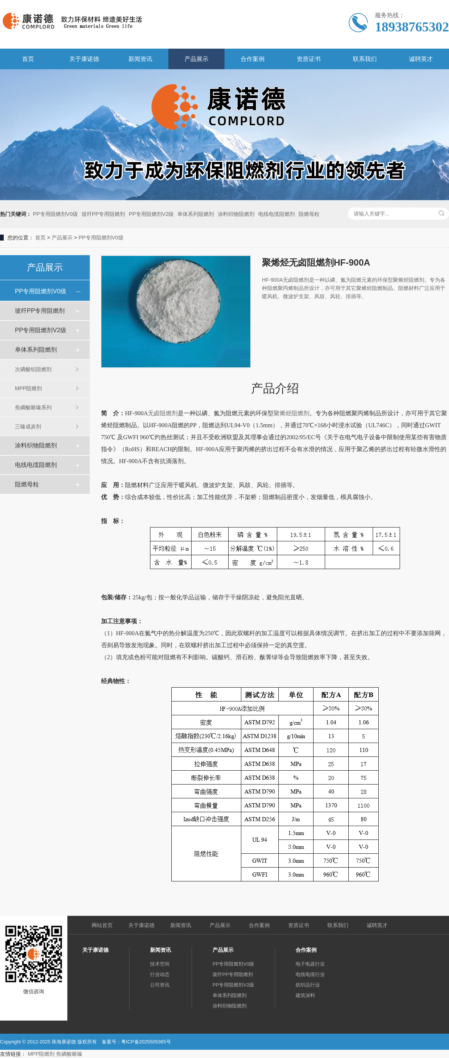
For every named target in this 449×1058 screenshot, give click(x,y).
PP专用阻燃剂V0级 (55, 214)
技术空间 (159, 964)
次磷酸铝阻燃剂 (33, 369)
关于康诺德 (84, 59)
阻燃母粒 (309, 214)
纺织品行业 (308, 985)
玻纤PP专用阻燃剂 (103, 214)
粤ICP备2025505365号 (146, 1042)
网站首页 (102, 925)
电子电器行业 (310, 964)
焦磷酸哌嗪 (69, 1054)
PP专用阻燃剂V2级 (151, 214)
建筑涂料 (305, 995)
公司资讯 (159, 985)
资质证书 (309, 59)
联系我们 (365, 59)
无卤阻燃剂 (163, 413)
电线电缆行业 (310, 974)
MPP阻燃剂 (28, 388)
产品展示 (196, 59)
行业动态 (159, 974)
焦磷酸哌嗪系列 (33, 407)
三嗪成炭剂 (28, 426)
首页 (28, 59)
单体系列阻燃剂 (195, 214)
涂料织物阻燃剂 (236, 214)
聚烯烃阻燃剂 (291, 413)
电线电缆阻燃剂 (276, 214)
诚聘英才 (421, 59)
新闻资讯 (140, 59)
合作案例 (253, 59)
